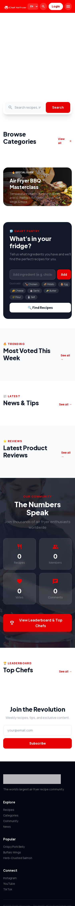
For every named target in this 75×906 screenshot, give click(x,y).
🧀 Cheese (17, 290)
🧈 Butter (51, 290)
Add (64, 274)
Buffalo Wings (12, 852)
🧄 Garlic (35, 290)
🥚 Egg (64, 284)
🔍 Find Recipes (40, 307)
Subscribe (37, 743)
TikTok (7, 889)
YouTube (9, 884)
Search (58, 107)
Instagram (10, 878)
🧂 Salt (31, 297)
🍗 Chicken (31, 284)
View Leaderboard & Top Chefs (36, 623)
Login (56, 6)
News (7, 826)
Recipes (8, 810)
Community (10, 821)
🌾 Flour (16, 297)
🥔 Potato (49, 284)
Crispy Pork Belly (14, 847)
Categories (10, 815)
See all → (65, 357)
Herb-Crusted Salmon (17, 858)
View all (65, 141)
